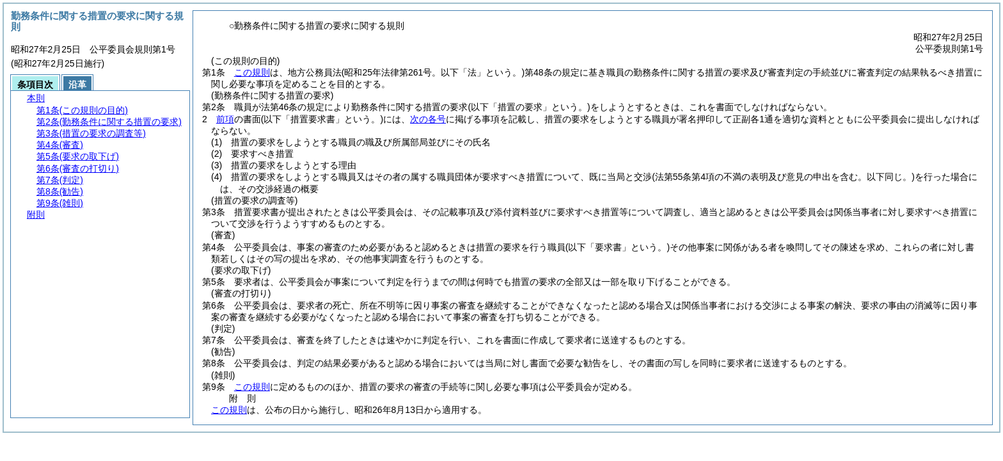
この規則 (252, 72)
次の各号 (428, 119)
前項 (225, 119)
